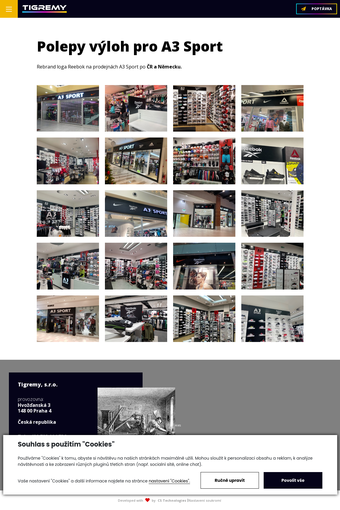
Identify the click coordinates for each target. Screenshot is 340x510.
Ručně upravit (230, 480)
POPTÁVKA (316, 8)
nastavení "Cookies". (169, 481)
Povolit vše (293, 480)
